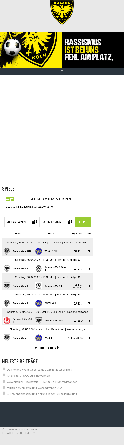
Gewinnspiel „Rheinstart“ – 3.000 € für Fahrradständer (42, 381)
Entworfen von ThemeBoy (18, 433)
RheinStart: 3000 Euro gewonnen (28, 375)
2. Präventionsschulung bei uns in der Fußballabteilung (42, 393)
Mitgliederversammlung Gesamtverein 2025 (35, 387)
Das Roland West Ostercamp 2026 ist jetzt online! (39, 369)
